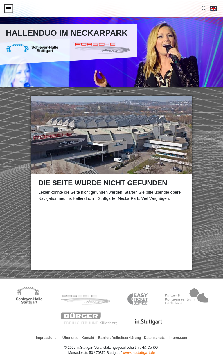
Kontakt (87, 338)
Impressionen (47, 338)
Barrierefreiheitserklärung (119, 338)
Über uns (69, 338)
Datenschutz (154, 338)
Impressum (177, 338)
